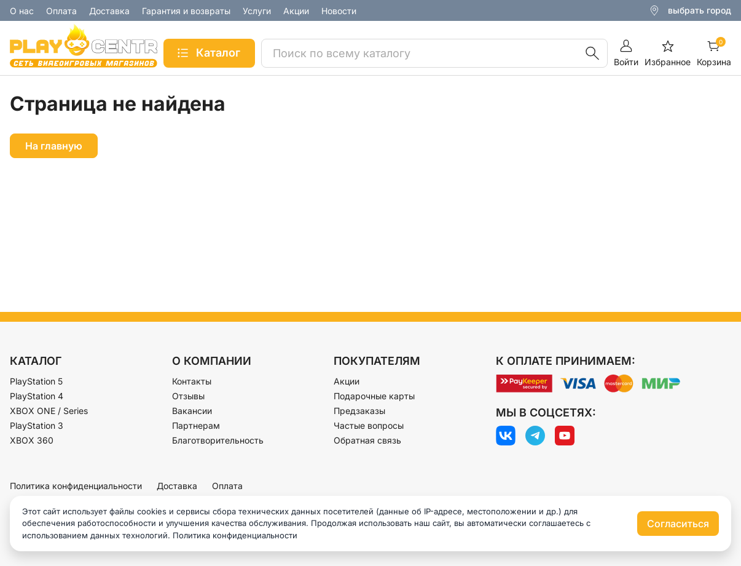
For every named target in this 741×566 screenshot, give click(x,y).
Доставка (109, 11)
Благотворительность (218, 440)
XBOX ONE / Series (49, 410)
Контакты (191, 381)
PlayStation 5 (36, 381)
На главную (53, 146)
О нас (22, 11)
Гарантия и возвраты (186, 11)
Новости (338, 11)
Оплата (61, 11)
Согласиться (678, 523)
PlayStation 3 (36, 425)
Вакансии (192, 410)
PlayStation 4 (36, 396)
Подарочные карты (374, 396)
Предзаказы (359, 410)
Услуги (257, 11)
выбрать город (699, 10)
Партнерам (196, 425)
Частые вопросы (369, 425)
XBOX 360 (31, 440)
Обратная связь (367, 440)
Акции (296, 11)
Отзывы (188, 396)
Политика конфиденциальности (76, 485)
